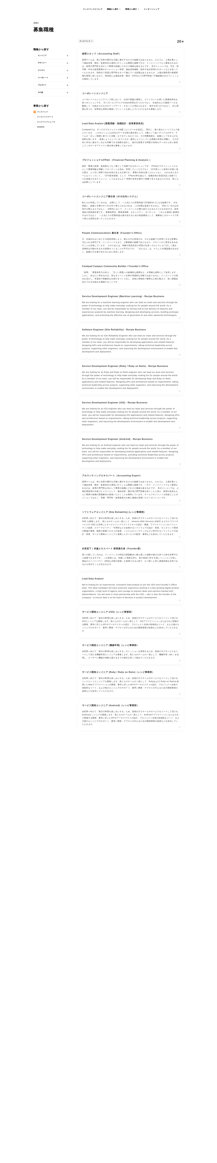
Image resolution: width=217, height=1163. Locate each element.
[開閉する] (65, 56)
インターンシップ (151, 9)
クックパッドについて (93, 9)
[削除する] (92, 41)
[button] (114, 9)
